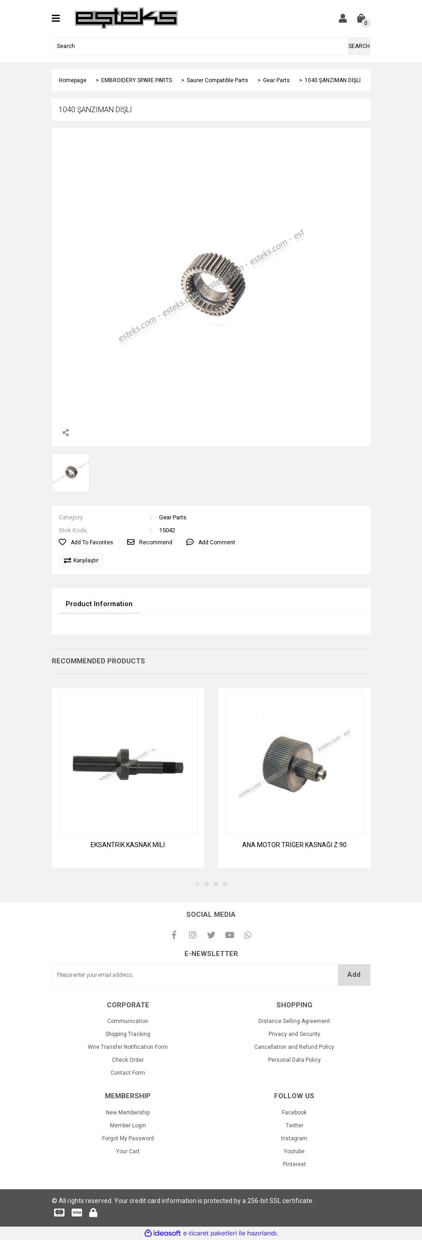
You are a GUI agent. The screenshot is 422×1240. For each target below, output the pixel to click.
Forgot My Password (128, 1138)
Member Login (128, 1125)
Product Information (99, 604)
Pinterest (294, 1164)
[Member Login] (343, 18)
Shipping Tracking (127, 1034)
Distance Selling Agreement (294, 1021)
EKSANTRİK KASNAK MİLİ (128, 845)
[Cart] (361, 18)
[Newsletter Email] (211, 975)
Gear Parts (172, 517)
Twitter (294, 1125)
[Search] (211, 46)
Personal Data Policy (294, 1060)
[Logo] (126, 18)
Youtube (294, 1151)
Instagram (294, 1138)
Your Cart (128, 1151)
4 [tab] (225, 884)
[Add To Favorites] (86, 542)
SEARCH (359, 46)
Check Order (128, 1060)
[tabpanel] (128, 778)
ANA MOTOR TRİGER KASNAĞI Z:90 (294, 845)
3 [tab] (216, 884)
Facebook (294, 1112)
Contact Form (127, 1073)
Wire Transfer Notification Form (128, 1047)
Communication (127, 1021)
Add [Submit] (354, 974)
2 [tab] (206, 884)
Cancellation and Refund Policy (294, 1047)
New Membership (128, 1112)
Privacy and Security (294, 1034)
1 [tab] (197, 884)
